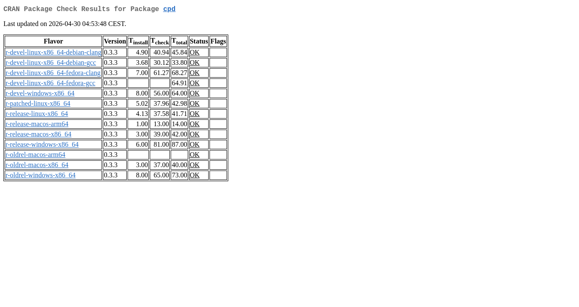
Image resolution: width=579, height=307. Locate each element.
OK (195, 54)
